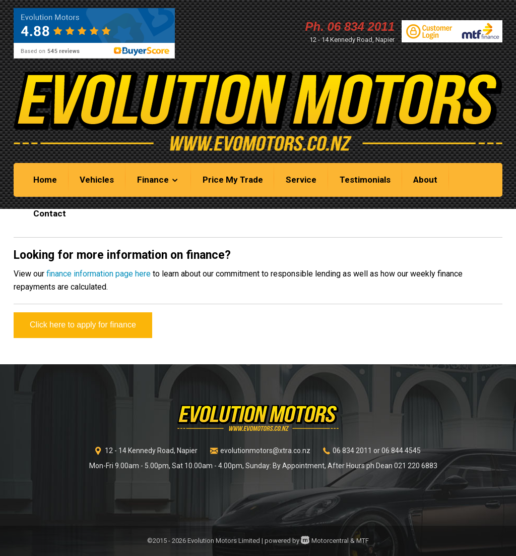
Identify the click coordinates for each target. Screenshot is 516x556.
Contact (49, 213)
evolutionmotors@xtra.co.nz (265, 451)
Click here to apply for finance (83, 324)
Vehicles (97, 180)
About (425, 180)
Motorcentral (325, 540)
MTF (362, 540)
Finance (158, 180)
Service (301, 180)
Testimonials (365, 180)
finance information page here (98, 274)
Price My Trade (233, 180)
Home (45, 180)
